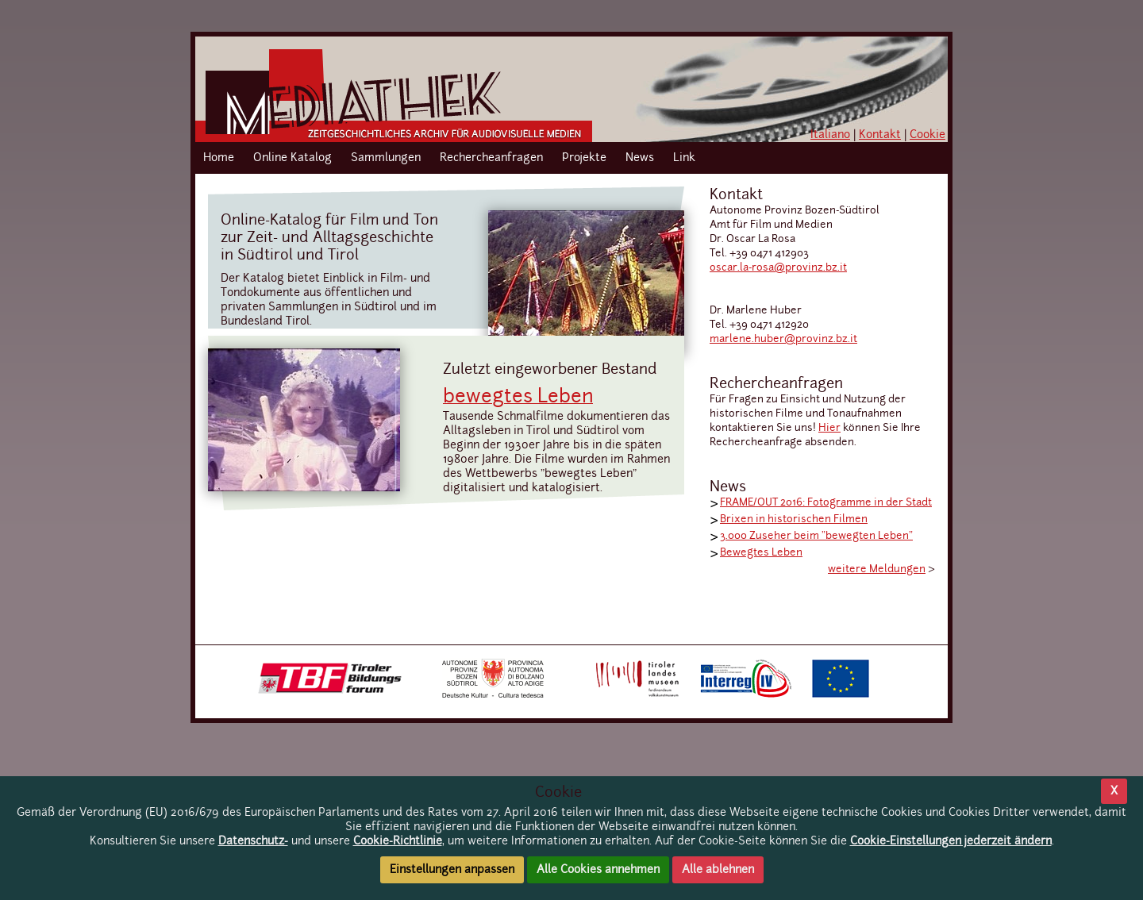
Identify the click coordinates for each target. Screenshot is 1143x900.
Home (218, 158)
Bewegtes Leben (761, 553)
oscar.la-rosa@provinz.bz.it (778, 268)
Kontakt (880, 135)
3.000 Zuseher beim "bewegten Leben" (816, 536)
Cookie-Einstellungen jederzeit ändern (951, 841)
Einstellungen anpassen (452, 869)
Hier (829, 428)
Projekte (584, 158)
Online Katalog (292, 158)
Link (684, 158)
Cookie (927, 135)
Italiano (830, 135)
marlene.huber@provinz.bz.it (783, 339)
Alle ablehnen (718, 869)
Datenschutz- (253, 841)
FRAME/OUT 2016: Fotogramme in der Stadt (826, 503)
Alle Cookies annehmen (598, 869)
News (639, 158)
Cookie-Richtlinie (397, 841)
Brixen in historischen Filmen (794, 519)
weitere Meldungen (877, 569)
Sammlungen (386, 158)
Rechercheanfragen (491, 158)
